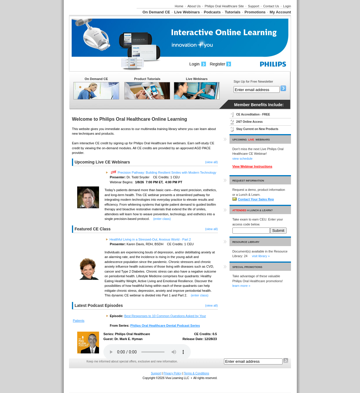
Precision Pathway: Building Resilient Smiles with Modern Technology (163, 172)
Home (179, 6)
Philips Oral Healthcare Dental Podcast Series (165, 325)
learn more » (241, 285)
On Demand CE (156, 12)
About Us (193, 6)
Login (287, 6)
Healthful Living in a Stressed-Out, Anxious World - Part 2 (150, 239)
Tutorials (233, 12)
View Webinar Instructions (252, 166)
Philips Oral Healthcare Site (224, 6)
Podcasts (212, 12)
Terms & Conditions (196, 373)
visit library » (261, 256)
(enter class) (162, 218)
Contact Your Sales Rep (253, 199)
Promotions (255, 12)
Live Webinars (187, 12)
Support (253, 6)
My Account (280, 12)
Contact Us (271, 6)
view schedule (242, 158)
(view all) (211, 162)
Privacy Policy (172, 373)
